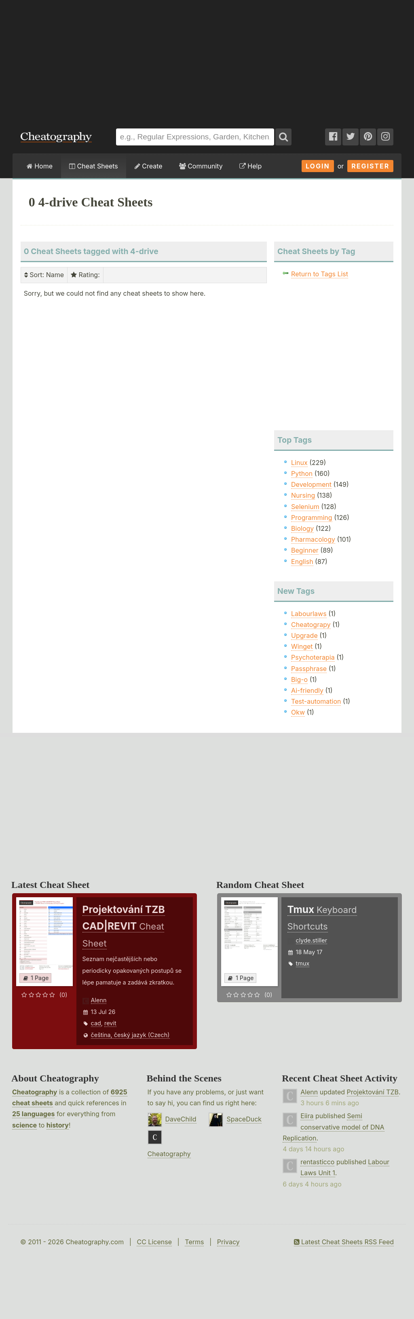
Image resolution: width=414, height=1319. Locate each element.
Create (149, 166)
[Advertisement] (207, 60)
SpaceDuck (244, 1119)
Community (201, 166)
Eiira (306, 1116)
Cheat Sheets (93, 166)
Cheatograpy (311, 625)
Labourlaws (309, 614)
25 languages (33, 1114)
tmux (303, 963)
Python (302, 473)
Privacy (228, 1242)
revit (110, 1023)
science (24, 1125)
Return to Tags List (319, 274)
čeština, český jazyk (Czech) (130, 1034)
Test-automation (316, 701)
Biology (302, 528)
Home (40, 166)
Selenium (305, 507)
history (57, 1125)
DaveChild (180, 1119)
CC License (154, 1242)
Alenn (99, 1000)
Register (370, 166)
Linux (299, 463)
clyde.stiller (311, 940)
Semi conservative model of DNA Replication (333, 1127)
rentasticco (317, 1162)
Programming (311, 517)
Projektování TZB (373, 1092)
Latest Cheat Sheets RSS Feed (344, 1242)
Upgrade (304, 635)
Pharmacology (313, 539)
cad (96, 1023)
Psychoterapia (313, 657)
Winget (302, 646)
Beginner (305, 550)
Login (318, 166)
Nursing (303, 495)
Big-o (299, 679)
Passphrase (309, 669)
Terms (194, 1242)
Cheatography (34, 1092)
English (302, 561)
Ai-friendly (307, 690)
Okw (298, 712)
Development (311, 484)
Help (250, 166)
